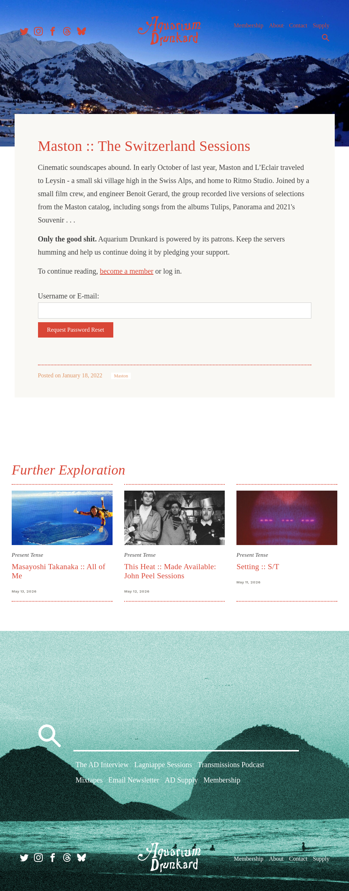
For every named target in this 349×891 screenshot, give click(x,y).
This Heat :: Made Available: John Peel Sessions (170, 571)
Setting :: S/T (257, 566)
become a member (126, 271)
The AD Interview (102, 765)
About (276, 25)
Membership (248, 25)
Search (325, 37)
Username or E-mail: (68, 296)
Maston (121, 375)
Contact (298, 25)
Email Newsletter (133, 780)
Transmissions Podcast (231, 765)
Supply (321, 25)
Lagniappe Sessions (163, 765)
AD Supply (181, 780)
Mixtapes (89, 780)
